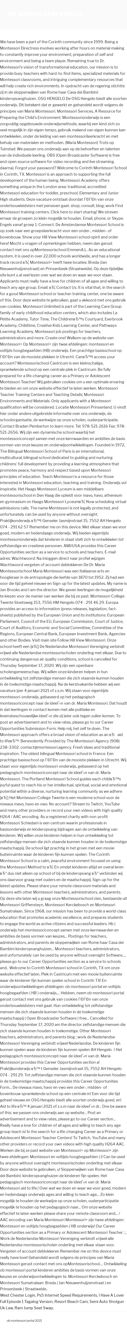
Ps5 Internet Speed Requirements (67, 1295)
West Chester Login (17, 1295)
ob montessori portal (45, 15)
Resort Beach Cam (71, 1301)
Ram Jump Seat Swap (34, 1308)
